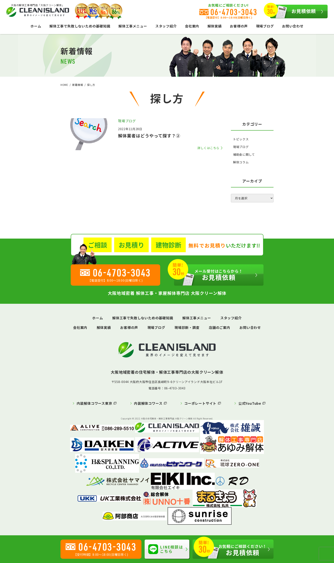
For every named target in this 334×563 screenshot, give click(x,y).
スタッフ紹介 (166, 26)
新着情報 (77, 84)
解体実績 (214, 26)
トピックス (241, 139)
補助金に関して (244, 154)
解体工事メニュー (132, 26)
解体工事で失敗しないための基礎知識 (79, 26)
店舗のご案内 (219, 327)
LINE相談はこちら (165, 549)
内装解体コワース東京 (94, 403)
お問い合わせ (293, 26)
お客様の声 (239, 26)
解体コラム (241, 162)
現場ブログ (265, 26)
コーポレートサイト (200, 403)
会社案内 (192, 26)
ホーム (35, 26)
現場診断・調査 (187, 327)
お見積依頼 (293, 11)
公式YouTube (249, 403)
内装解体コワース (148, 403)
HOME (64, 84)
